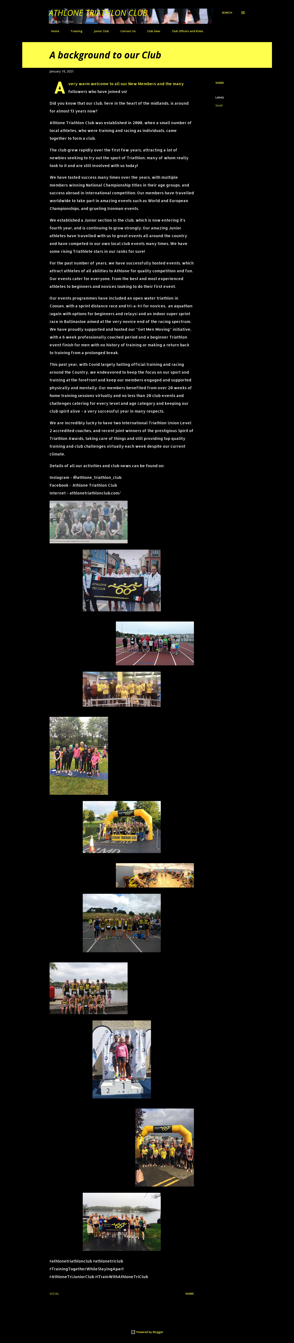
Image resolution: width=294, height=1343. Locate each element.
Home (53, 31)
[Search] (227, 13)
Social (219, 105)
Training (74, 31)
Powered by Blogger (147, 1332)
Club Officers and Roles (185, 31)
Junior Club (99, 31)
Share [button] (219, 83)
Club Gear (151, 31)
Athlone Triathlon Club (98, 12)
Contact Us (125, 31)
